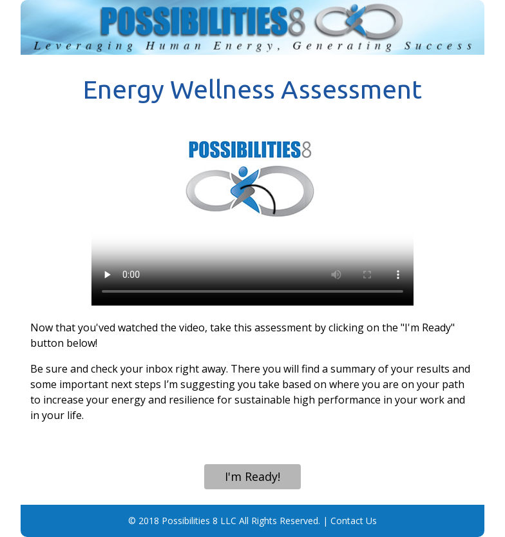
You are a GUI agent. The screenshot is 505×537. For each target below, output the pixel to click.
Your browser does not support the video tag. (252, 215)
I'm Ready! (252, 476)
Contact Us (353, 520)
